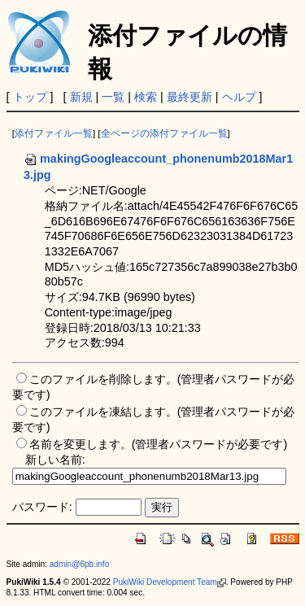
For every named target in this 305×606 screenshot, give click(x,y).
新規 (81, 96)
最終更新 (189, 96)
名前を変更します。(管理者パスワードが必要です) (158, 444)
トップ (30, 96)
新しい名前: (55, 459)
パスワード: (42, 506)
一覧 (113, 96)
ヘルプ (239, 96)
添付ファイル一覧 (54, 133)
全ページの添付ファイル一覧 (164, 133)
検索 (145, 96)
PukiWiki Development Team (169, 582)
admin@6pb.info (80, 564)
